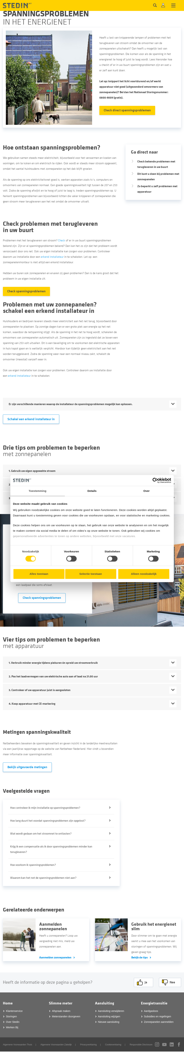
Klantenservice (14, 1011)
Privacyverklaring (88, 1044)
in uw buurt (18, 230)
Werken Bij (12, 1027)
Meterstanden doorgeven (66, 1016)
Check (61, 240)
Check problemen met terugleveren (50, 224)
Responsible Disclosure (141, 1044)
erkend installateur (52, 257)
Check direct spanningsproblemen (127, 110)
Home (8, 1003)
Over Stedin (12, 1021)
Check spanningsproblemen (26, 291)
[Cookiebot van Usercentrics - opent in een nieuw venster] (155, 480)
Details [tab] (92, 490)
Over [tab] (146, 490)
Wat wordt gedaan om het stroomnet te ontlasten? (41, 833)
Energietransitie (154, 1003)
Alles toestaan (38, 573)
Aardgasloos (151, 1011)
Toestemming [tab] (37, 490)
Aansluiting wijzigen (109, 1016)
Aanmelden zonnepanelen (55, 957)
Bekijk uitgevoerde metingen (27, 767)
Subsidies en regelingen (157, 1016)
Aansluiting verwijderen (111, 1011)
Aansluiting (104, 1003)
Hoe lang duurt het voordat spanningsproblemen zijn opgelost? (48, 821)
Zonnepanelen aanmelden (159, 1021)
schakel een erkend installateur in (48, 311)
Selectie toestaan (90, 573)
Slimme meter (60, 1003)
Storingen (11, 1016)
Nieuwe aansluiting (108, 1021)
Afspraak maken (61, 1011)
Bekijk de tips (139, 957)
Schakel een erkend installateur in (31, 419)
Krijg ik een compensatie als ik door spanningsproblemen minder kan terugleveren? (51, 849)
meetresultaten (108, 743)
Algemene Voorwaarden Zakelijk (56, 1044)
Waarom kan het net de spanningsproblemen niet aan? (43, 878)
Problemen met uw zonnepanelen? (50, 304)
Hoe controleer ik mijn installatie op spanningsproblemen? (45, 808)
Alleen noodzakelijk (144, 573)
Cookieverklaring (113, 1044)
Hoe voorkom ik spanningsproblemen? (33, 865)
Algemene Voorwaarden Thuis (17, 1044)
